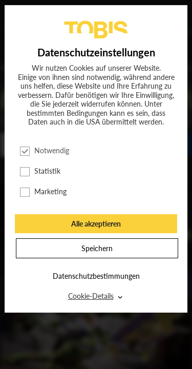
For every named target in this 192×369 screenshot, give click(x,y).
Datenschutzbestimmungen (96, 276)
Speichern (97, 248)
